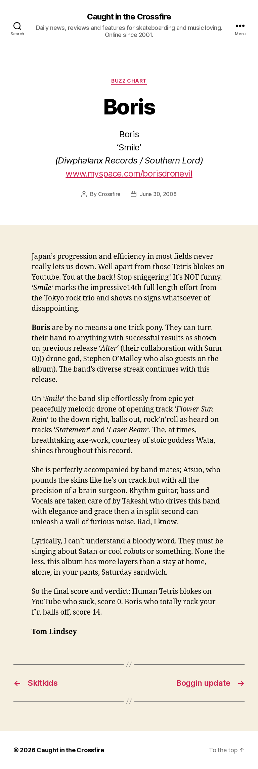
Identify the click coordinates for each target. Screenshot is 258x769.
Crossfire (109, 194)
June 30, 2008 (158, 194)
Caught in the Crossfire (129, 17)
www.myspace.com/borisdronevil (129, 173)
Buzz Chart (129, 81)
